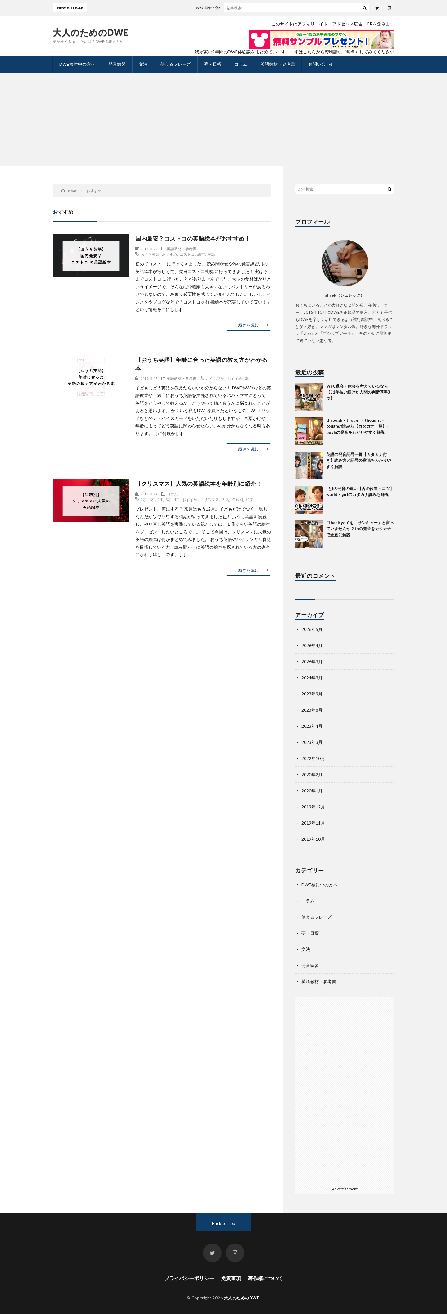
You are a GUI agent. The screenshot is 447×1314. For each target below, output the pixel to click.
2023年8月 (312, 710)
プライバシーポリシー (189, 1278)
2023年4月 (312, 726)
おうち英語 (150, 254)
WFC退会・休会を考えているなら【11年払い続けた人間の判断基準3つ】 (261, 7)
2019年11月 (313, 823)
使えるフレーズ (175, 64)
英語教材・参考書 (277, 64)
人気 (225, 499)
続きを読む (248, 324)
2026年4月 (312, 645)
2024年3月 (312, 677)
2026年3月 (312, 661)
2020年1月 (312, 790)
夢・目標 (212, 64)
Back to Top (223, 1223)
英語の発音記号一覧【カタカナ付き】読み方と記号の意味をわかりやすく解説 (358, 460)
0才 (143, 499)
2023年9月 (312, 693)
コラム (240, 64)
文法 (143, 64)
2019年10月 (313, 839)
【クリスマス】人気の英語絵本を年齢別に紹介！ (198, 483)
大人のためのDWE (91, 32)
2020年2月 (312, 774)
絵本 (201, 254)
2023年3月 (312, 742)
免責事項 (231, 1278)
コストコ (187, 254)
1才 (152, 499)
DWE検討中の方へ (77, 64)
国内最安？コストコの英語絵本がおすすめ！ (192, 238)
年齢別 (237, 499)
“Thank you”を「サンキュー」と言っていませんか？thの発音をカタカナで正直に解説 (360, 528)
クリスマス (209, 499)
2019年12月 (313, 806)
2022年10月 (313, 758)
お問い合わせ (321, 64)
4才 (177, 499)
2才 (160, 499)
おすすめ (169, 254)
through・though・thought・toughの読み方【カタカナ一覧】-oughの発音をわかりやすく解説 (357, 426)
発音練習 (117, 64)
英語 (211, 254)
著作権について (265, 1278)
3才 (168, 499)
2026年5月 (312, 629)
